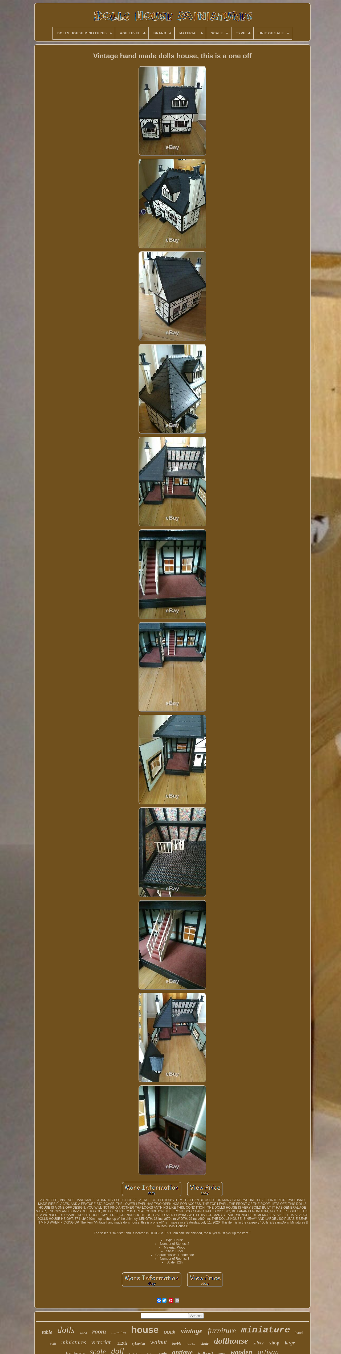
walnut (158, 1342)
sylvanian (138, 1343)
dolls (66, 1330)
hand (299, 1333)
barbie (176, 1343)
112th (122, 1343)
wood (83, 1333)
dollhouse (231, 1340)
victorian (101, 1342)
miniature (265, 1330)
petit (53, 1343)
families (190, 1344)
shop (274, 1342)
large (290, 1342)
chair (205, 1343)
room (99, 1331)
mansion (118, 1332)
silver (258, 1342)
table (47, 1332)
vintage (191, 1331)
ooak (169, 1332)
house (145, 1329)
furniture (222, 1330)
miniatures (73, 1342)
